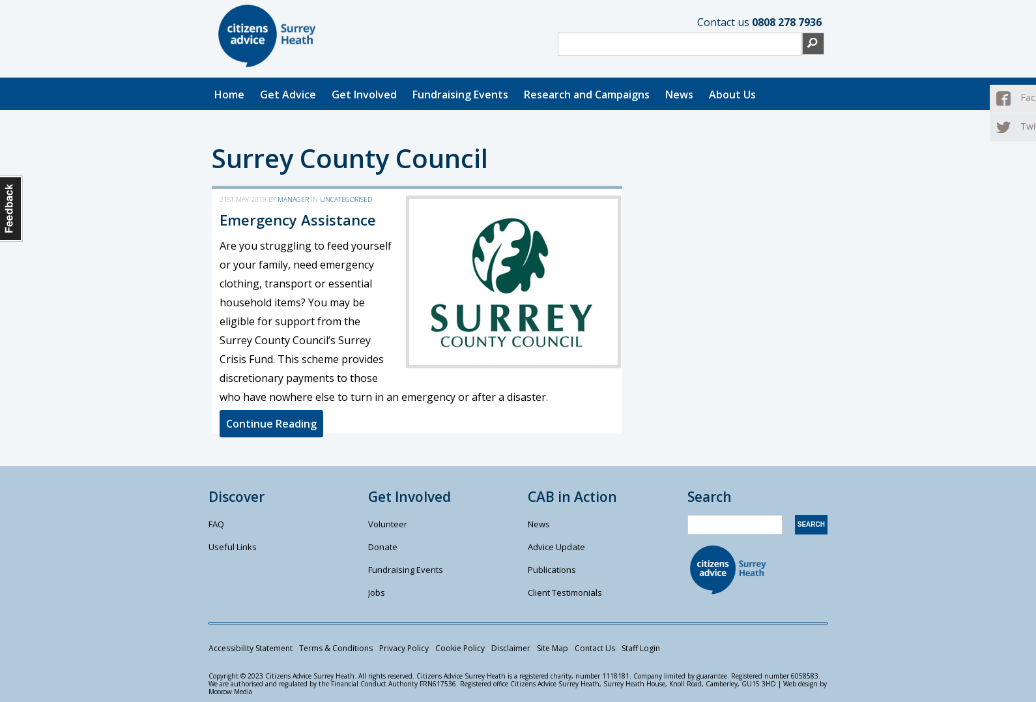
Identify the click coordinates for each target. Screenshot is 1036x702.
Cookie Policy (460, 648)
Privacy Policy (404, 648)
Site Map (552, 648)
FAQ (216, 524)
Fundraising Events (460, 94)
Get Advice (288, 94)
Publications (552, 570)
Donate (382, 547)
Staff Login (641, 648)
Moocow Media (230, 691)
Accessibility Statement (251, 648)
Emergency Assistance (298, 219)
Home (229, 94)
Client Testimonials (565, 592)
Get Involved (364, 94)
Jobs (376, 592)
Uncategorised (346, 199)
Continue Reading (271, 424)
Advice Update (556, 547)
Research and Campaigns (587, 94)
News (679, 94)
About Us (732, 94)
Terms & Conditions (336, 648)
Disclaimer (510, 648)
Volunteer (387, 524)
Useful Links (233, 547)
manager (293, 199)
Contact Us (595, 648)
